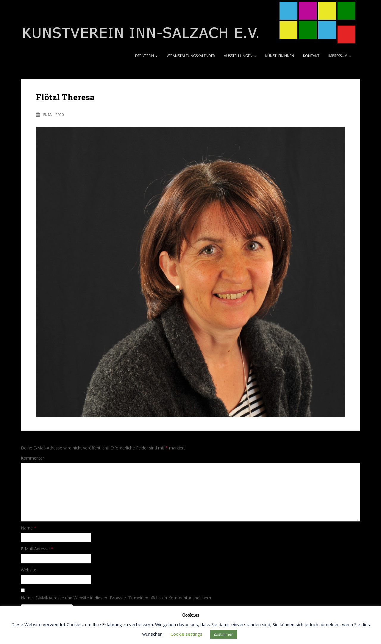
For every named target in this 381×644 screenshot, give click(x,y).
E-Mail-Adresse (37, 548)
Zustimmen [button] (223, 634)
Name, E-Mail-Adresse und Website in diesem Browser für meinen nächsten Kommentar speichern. (116, 598)
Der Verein (146, 55)
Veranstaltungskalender (191, 55)
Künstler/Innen (279, 55)
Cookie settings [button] (186, 634)
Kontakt (311, 55)
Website (28, 570)
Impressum (339, 55)
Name (28, 528)
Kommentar (32, 458)
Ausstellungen (240, 55)
